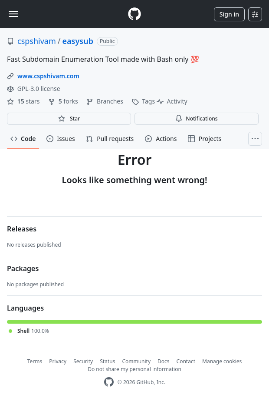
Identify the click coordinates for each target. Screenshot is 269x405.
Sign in (229, 14)
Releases (21, 229)
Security (83, 361)
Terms (35, 361)
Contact (186, 361)
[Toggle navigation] (13, 13)
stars (24, 101)
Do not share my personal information (134, 369)
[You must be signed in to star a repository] (69, 119)
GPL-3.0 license (33, 88)
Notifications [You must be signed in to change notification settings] (196, 118)
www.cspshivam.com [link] (48, 76)
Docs (163, 361)
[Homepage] (134, 14)
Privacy (57, 361)
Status (107, 361)
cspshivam (36, 41)
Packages (23, 268)
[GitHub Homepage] (109, 382)
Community (136, 361)
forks (63, 101)
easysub (77, 41)
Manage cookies (222, 361)
